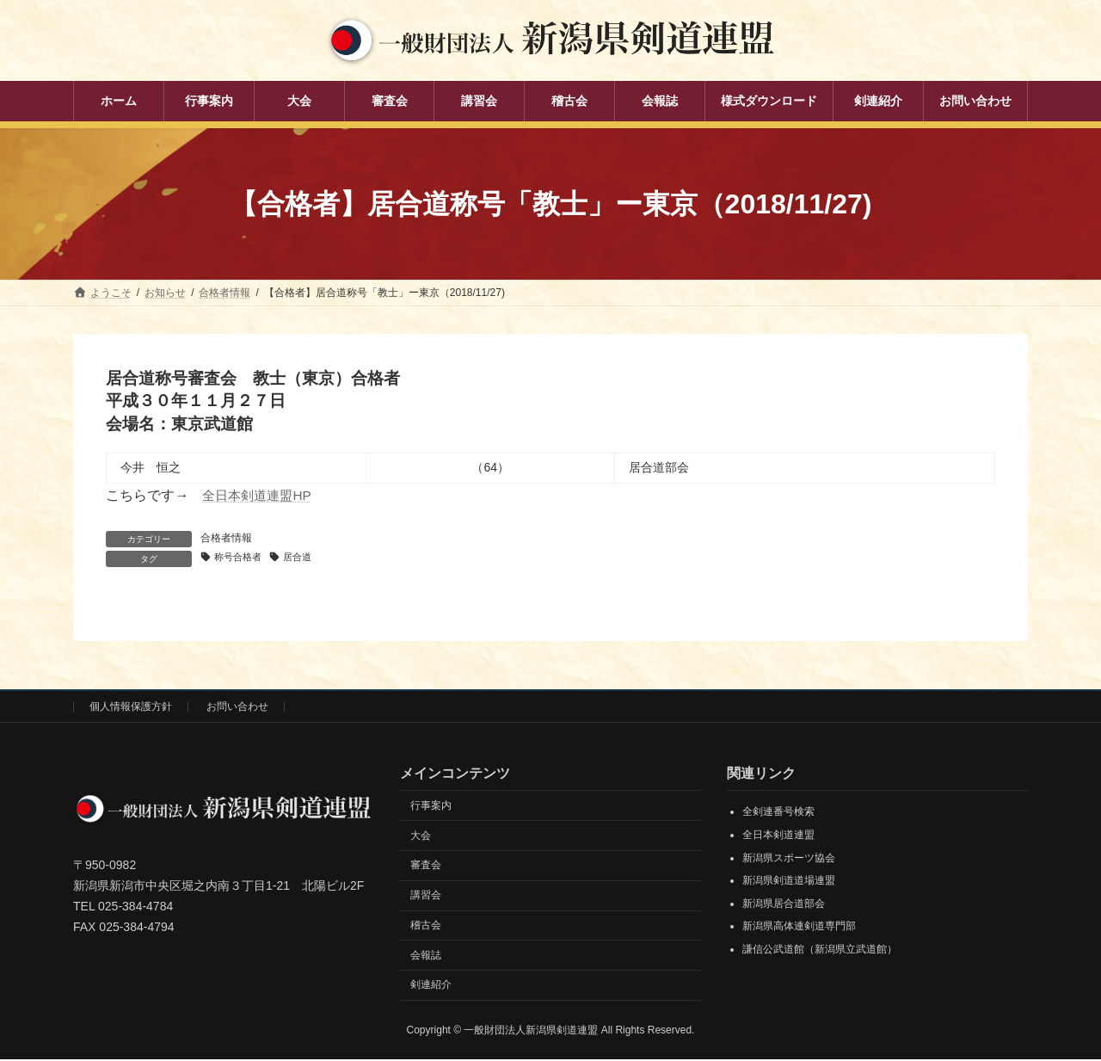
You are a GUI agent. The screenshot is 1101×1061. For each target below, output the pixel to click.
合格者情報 (226, 538)
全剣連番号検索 (778, 813)
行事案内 (431, 806)
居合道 (305, 558)
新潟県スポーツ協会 (788, 859)
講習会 (425, 896)
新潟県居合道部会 (783, 904)
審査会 (425, 867)
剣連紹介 (431, 986)
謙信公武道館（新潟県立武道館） (819, 950)
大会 (420, 836)
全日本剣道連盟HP (259, 495)
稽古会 (425, 926)
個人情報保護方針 (130, 707)
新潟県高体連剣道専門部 (799, 928)
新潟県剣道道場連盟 (788, 882)
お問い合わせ (237, 707)
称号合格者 (241, 558)
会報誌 (425, 956)
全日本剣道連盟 (778, 836)
